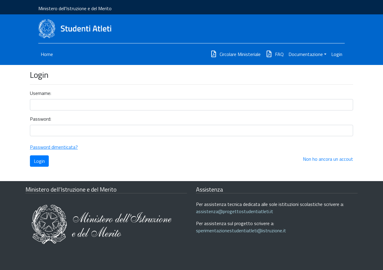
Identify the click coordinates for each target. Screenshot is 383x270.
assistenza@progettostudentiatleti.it (234, 211)
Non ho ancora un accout (328, 159)
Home (47, 54)
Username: (40, 93)
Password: (40, 118)
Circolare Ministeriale (235, 54)
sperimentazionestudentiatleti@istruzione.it (241, 230)
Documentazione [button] (305, 54)
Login (336, 54)
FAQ (274, 54)
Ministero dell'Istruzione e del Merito (75, 8)
